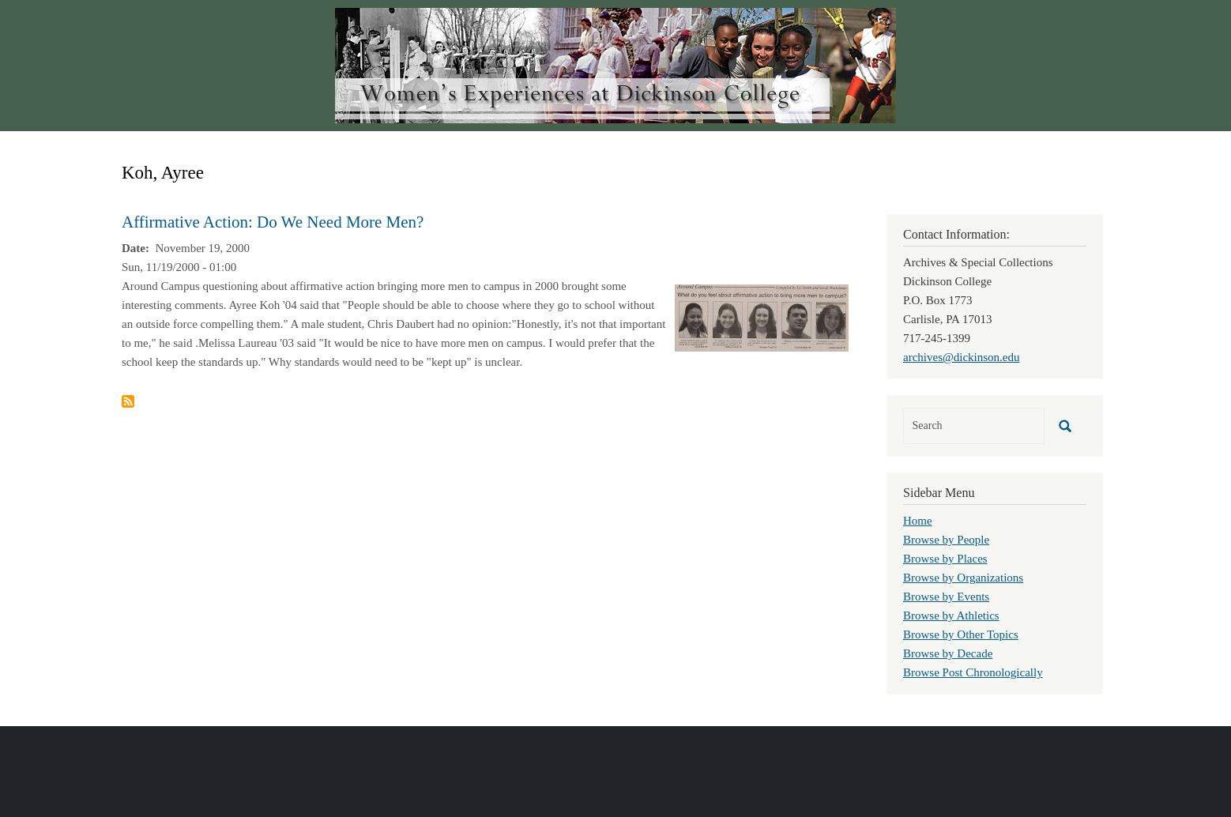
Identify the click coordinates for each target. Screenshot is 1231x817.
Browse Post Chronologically (973, 672)
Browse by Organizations (963, 577)
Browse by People (946, 539)
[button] (762, 317)
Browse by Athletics (951, 615)
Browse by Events (946, 596)
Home (917, 520)
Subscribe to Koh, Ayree (128, 401)
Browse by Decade (947, 653)
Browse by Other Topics (960, 634)
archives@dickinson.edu (961, 357)
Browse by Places (945, 558)
